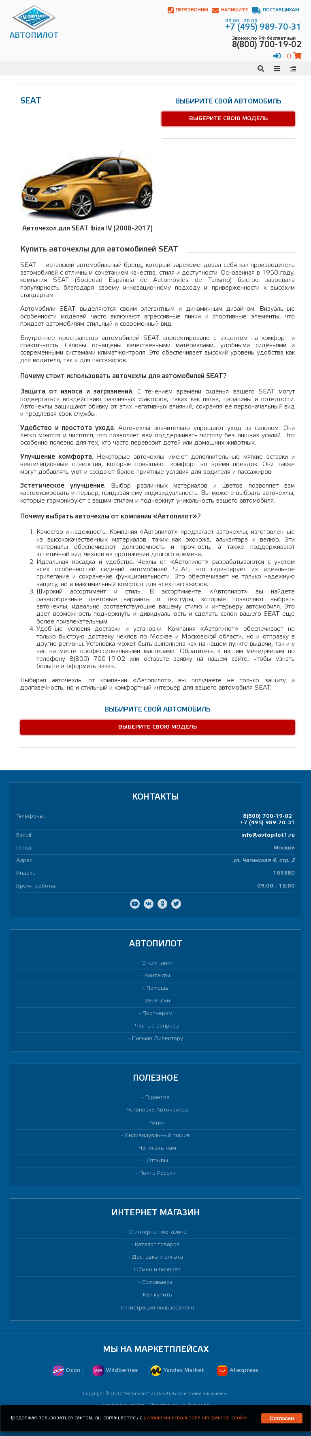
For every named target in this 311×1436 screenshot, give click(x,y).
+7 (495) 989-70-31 (267, 822)
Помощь (157, 988)
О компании (157, 963)
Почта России (157, 1173)
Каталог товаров (157, 1244)
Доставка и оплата (157, 1257)
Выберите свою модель (228, 118)
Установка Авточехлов (157, 1110)
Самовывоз (157, 1282)
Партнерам (158, 1013)
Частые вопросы (157, 1026)
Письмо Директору (157, 1038)
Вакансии (157, 1001)
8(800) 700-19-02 (267, 816)
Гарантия (157, 1097)
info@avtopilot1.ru (268, 835)
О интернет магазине (157, 1232)
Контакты (157, 975)
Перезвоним (188, 10)
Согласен (282, 1418)
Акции (157, 1123)
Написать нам (157, 1148)
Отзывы (157, 1160)
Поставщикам (275, 10)
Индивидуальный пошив (157, 1135)
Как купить (157, 1295)
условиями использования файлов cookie (195, 1418)
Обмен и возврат (157, 1270)
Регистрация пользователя (157, 1308)
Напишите (230, 10)
